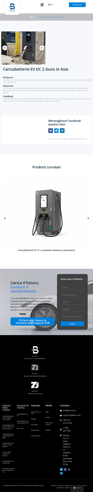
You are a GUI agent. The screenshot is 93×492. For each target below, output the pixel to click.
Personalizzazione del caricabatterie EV (8, 470)
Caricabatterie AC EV (22, 415)
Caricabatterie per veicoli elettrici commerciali (8, 417)
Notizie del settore (49, 423)
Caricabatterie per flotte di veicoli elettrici (8, 444)
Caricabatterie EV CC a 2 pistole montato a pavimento (46, 250)
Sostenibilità (35, 430)
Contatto (71, 139)
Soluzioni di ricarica (22, 406)
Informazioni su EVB (36, 412)
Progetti (33, 419)
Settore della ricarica (6, 407)
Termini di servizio (57, 485)
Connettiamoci (36, 436)
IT (50, 4)
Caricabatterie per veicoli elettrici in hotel (8, 435)
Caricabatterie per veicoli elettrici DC (23, 422)
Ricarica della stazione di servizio (6, 453)
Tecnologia (34, 425)
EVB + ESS (20, 428)
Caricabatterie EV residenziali (8, 462)
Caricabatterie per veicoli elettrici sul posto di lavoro (8, 426)
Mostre (48, 417)
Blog (47, 412)
